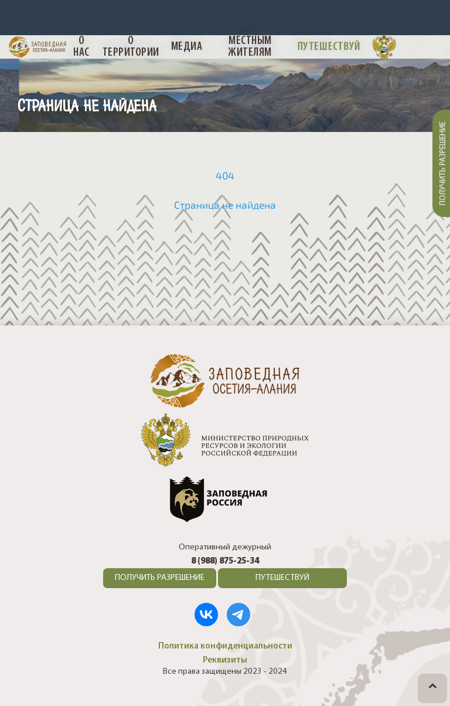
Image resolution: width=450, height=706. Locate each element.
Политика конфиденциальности (225, 646)
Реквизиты (225, 660)
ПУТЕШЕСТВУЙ (282, 577)
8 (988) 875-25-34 (225, 561)
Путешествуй (329, 46)
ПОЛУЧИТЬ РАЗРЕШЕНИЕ (159, 577)
